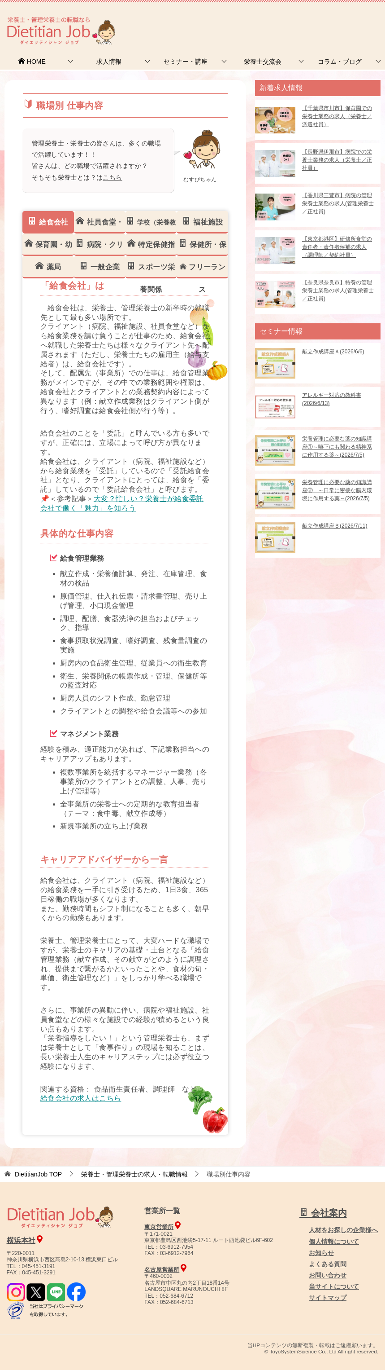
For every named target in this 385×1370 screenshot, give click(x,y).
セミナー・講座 (186, 61)
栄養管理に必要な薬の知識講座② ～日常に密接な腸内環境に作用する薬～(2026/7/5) (337, 490)
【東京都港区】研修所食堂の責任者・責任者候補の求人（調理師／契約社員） (337, 247)
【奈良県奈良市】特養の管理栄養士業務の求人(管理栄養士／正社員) (338, 290)
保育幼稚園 (48, 247)
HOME (32, 61)
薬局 (48, 266)
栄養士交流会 (262, 61)
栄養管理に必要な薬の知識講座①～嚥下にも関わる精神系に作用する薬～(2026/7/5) (337, 447)
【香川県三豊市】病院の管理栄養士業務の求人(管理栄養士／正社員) (338, 203)
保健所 (202, 247)
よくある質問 (327, 1264)
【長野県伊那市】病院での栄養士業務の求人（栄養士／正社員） (337, 160)
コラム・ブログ (340, 61)
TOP (38, 1174)
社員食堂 (99, 224)
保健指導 (151, 247)
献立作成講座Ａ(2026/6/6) (333, 351)
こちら (112, 177)
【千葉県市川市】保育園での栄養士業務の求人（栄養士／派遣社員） (337, 116)
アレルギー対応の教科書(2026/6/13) (331, 399)
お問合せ (231, 20)
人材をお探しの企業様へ (324, 19)
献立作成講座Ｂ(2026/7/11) (334, 526)
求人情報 (108, 61)
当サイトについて (334, 1286)
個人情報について (334, 1241)
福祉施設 (202, 221)
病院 (99, 247)
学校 (151, 224)
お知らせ (321, 1252)
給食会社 (48, 221)
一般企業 (99, 266)
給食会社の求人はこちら (80, 1098)
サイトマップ (327, 1297)
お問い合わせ (327, 1275)
